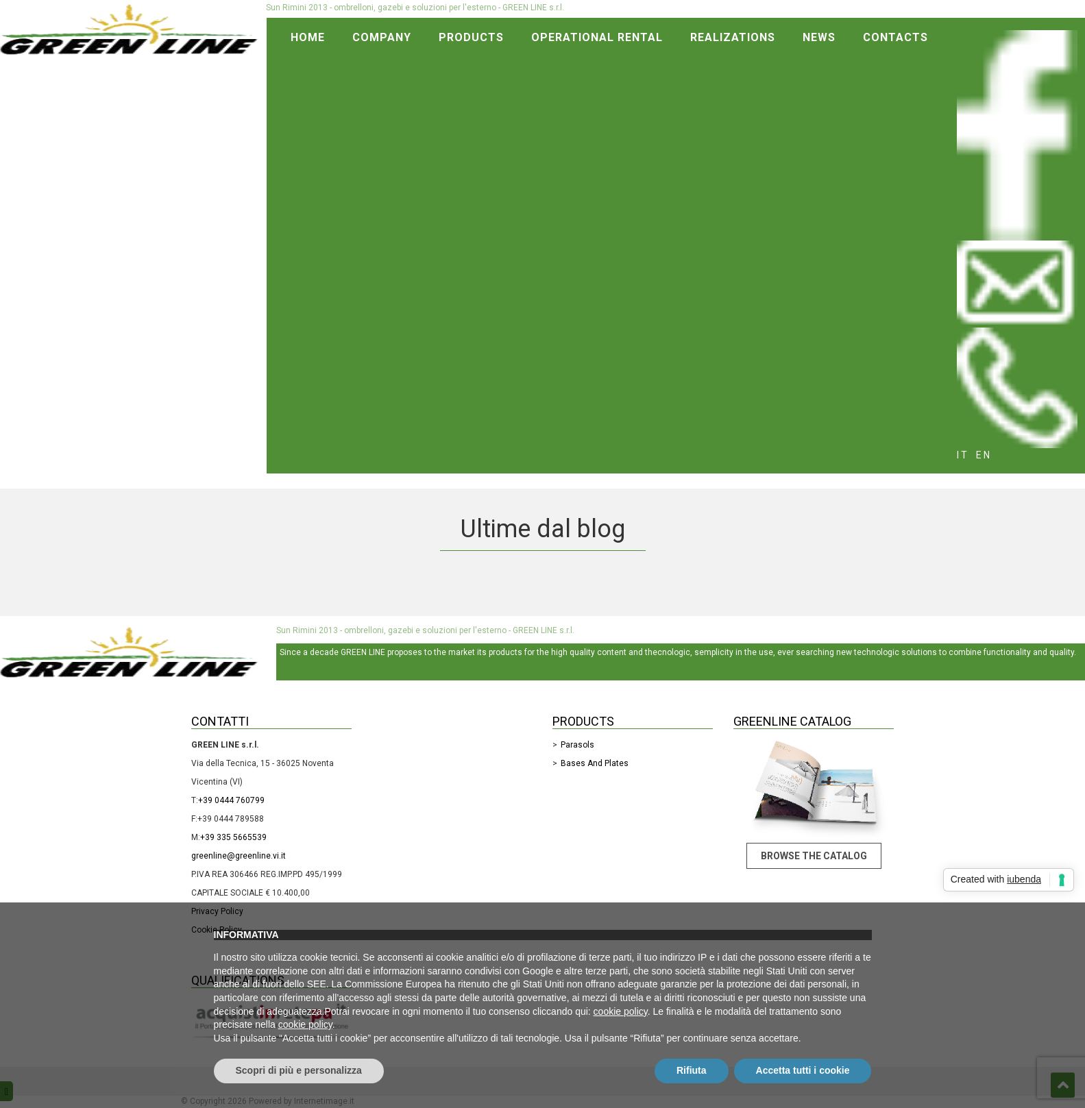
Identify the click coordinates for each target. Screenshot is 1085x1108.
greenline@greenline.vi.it (238, 856)
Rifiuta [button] (691, 1070)
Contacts (895, 37)
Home (308, 37)
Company (381, 37)
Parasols (577, 745)
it (963, 455)
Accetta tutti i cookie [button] (803, 1070)
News (819, 37)
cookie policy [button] (621, 1011)
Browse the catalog (814, 855)
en (984, 455)
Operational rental (597, 37)
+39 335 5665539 (233, 837)
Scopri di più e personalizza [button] (299, 1070)
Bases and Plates (595, 763)
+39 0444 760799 (231, 800)
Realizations (732, 37)
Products (471, 37)
